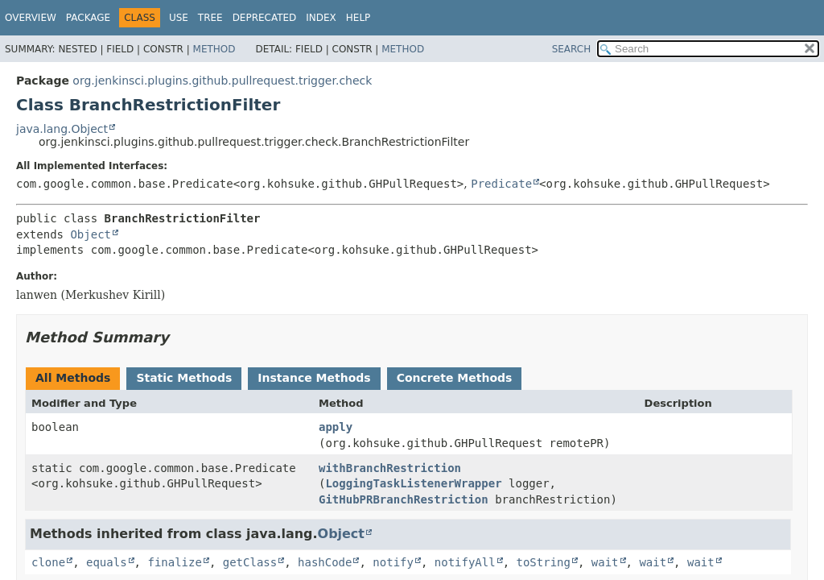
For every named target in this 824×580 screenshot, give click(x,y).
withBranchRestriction (390, 468)
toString (544, 562)
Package (88, 17)
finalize (174, 562)
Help (358, 17)
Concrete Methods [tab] (455, 377)
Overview (30, 17)
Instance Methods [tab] (314, 377)
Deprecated (265, 17)
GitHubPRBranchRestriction (403, 499)
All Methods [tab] (72, 377)
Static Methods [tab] (184, 377)
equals (106, 562)
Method (214, 49)
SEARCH (571, 49)
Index (321, 17)
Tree (210, 17)
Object (90, 234)
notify (393, 562)
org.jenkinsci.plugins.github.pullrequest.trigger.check (222, 80)
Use (178, 17)
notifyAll (465, 562)
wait (605, 562)
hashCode (325, 562)
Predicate (501, 183)
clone (48, 562)
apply (335, 426)
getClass (250, 562)
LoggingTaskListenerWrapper (413, 483)
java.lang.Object (62, 128)
